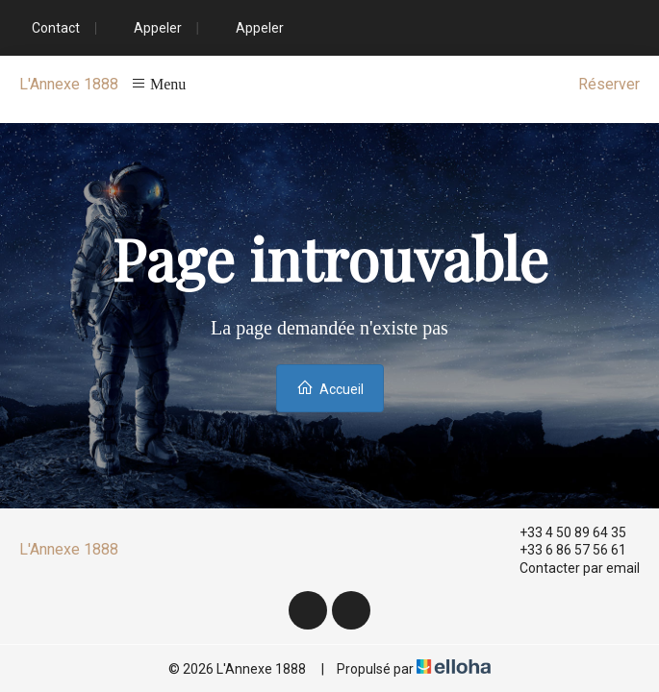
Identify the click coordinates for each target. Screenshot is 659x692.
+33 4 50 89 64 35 (561, 532)
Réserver (609, 84)
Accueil (330, 388)
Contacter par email (568, 568)
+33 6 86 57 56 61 (561, 550)
